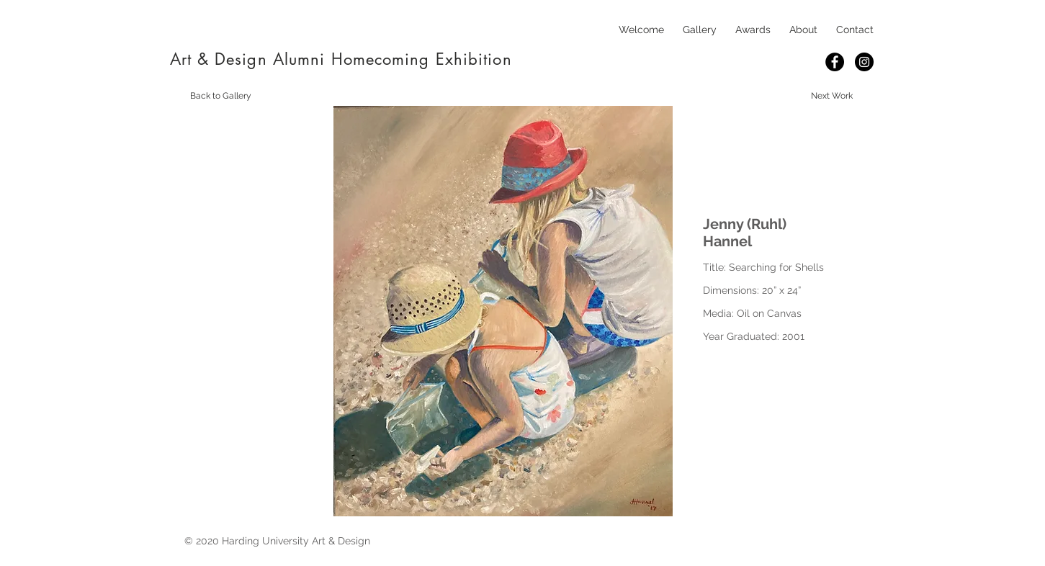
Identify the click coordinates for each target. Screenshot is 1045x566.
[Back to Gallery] (221, 96)
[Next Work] (831, 96)
